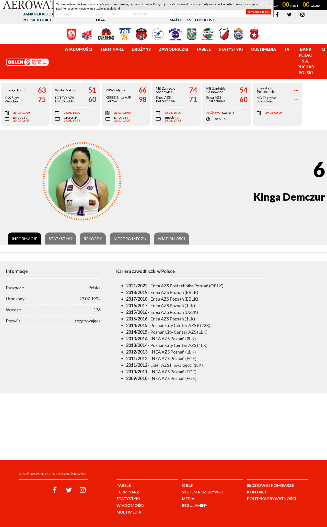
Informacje (24, 238)
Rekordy (93, 238)
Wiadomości (171, 238)
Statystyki (60, 238)
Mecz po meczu (130, 238)
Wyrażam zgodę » (258, 11)
